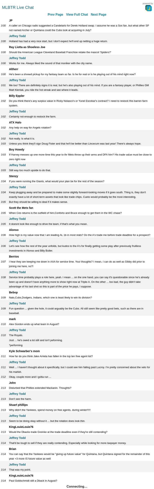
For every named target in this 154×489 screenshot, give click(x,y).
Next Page (98, 14)
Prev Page (55, 14)
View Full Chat (77, 14)
